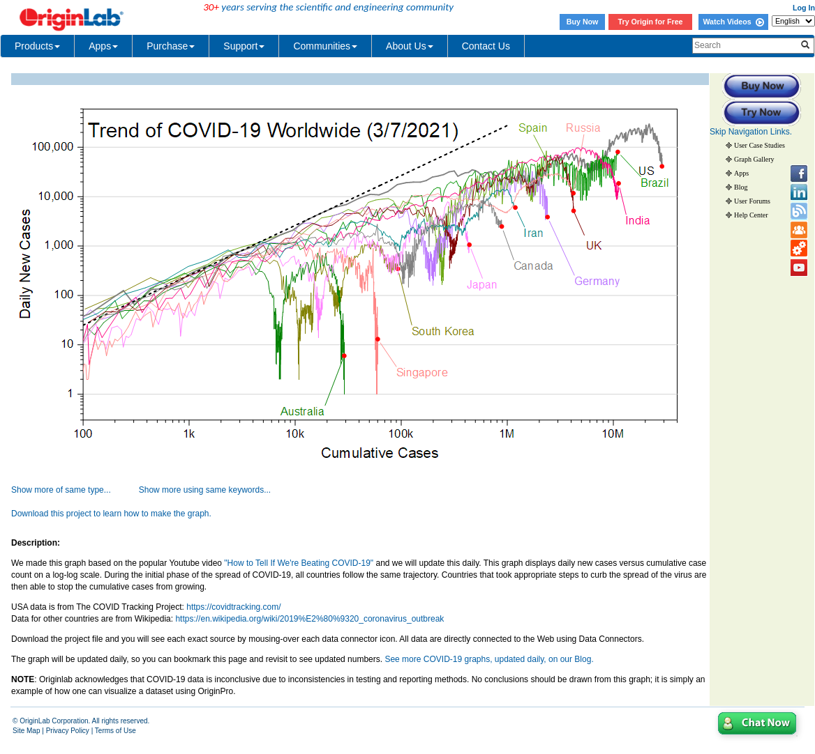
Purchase (171, 46)
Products (37, 46)
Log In (804, 7)
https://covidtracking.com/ (233, 607)
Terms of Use (115, 730)
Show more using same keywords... (205, 490)
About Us (409, 46)
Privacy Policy (67, 730)
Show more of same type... (61, 490)
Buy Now (583, 21)
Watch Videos (733, 21)
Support (243, 46)
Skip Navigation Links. (751, 132)
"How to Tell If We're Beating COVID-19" (299, 563)
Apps (103, 46)
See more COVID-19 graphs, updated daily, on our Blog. (488, 659)
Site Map (26, 730)
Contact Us (486, 46)
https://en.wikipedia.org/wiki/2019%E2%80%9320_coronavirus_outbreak (309, 619)
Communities (325, 46)
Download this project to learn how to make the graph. (111, 513)
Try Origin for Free (650, 21)
